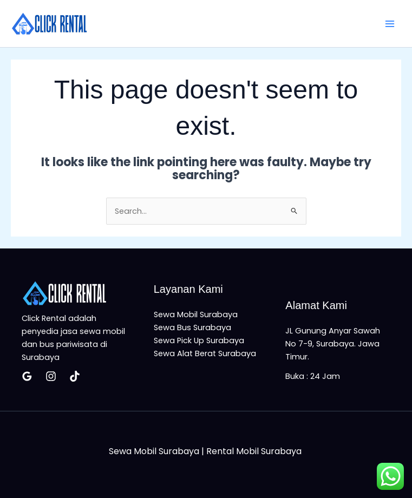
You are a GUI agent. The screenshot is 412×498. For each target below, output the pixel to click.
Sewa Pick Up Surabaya (199, 340)
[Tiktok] (74, 376)
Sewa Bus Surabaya (192, 327)
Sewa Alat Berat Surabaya (205, 353)
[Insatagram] (50, 376)
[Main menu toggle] (389, 23)
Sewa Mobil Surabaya (196, 314)
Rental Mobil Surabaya (255, 451)
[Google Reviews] (27, 376)
